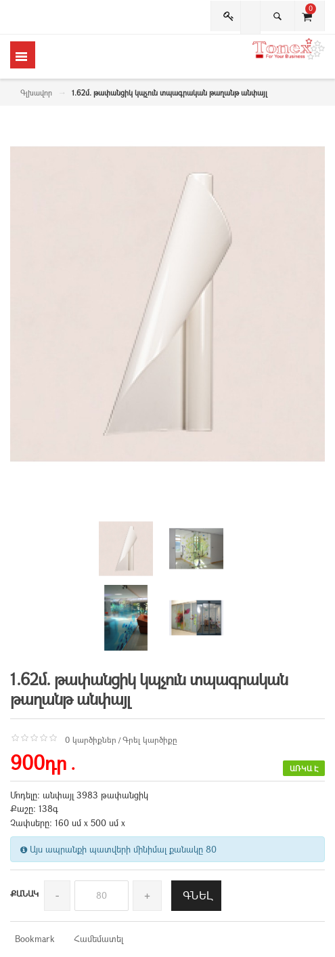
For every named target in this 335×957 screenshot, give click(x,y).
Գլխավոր (36, 92)
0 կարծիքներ (90, 739)
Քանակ (24, 893)
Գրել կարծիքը (149, 739)
